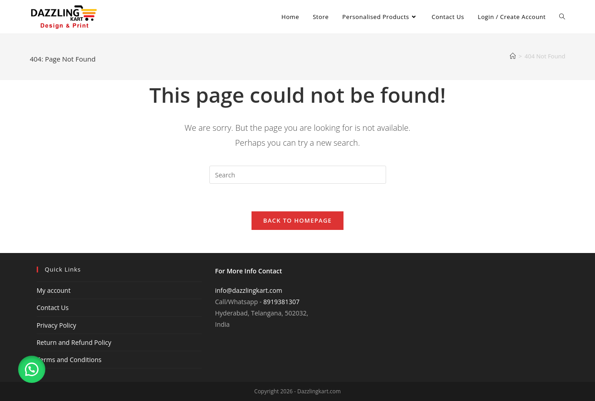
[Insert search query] (297, 175)
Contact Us (53, 307)
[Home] (513, 56)
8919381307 (281, 301)
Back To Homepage (297, 220)
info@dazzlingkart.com (248, 290)
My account (54, 290)
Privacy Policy (56, 325)
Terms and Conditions (69, 359)
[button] (31, 369)
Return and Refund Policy (74, 342)
